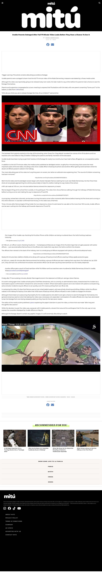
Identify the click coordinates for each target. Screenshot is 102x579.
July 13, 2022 (21, 240)
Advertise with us (13, 531)
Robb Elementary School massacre (55, 397)
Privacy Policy (11, 518)
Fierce (50, 466)
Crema (50, 476)
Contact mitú (11, 535)
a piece (31, 302)
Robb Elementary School (37, 397)
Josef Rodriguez (52, 37)
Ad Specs (9, 528)
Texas (68, 397)
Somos (50, 482)
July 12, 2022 (24, 274)
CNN (17, 89)
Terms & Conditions (13, 521)
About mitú (10, 514)
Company (9, 524)
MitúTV (50, 471)
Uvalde (73, 397)
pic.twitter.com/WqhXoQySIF (19, 270)
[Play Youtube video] (51, 123)
